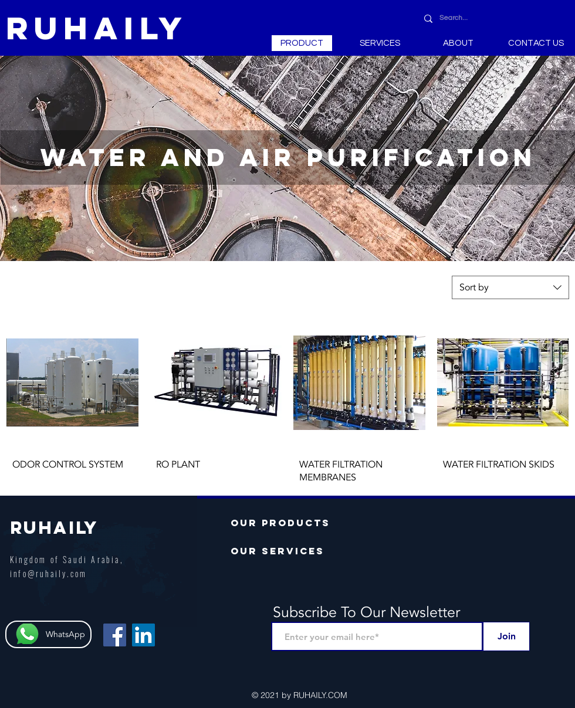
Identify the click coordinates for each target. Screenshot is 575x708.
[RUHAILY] (97, 27)
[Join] (506, 636)
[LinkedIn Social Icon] (143, 635)
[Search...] (494, 18)
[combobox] (510, 287)
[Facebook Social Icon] (114, 635)
